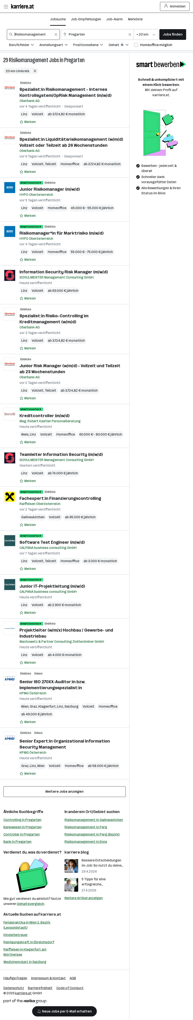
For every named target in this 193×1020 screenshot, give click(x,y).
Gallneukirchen (33, 517)
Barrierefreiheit (40, 988)
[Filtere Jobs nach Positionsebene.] (91, 45)
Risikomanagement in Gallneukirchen (93, 820)
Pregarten (74, 60)
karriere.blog (76, 852)
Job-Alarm (114, 19)
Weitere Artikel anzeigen (83, 898)
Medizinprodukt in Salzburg (24, 962)
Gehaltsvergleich (30, 904)
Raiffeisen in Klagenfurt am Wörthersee (24, 952)
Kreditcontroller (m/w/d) (44, 415)
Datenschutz (13, 988)
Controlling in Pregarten (22, 820)
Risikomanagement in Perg (85, 827)
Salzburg (71, 706)
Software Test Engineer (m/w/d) (52, 542)
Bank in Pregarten (17, 842)
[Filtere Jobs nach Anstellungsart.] (56, 45)
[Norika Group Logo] (24, 1002)
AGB (73, 978)
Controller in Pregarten (21, 834)
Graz (33, 706)
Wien (24, 706)
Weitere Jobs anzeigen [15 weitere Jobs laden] (64, 791)
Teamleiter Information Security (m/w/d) (61, 454)
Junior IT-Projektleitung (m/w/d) (52, 586)
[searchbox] (33, 34)
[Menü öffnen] (6, 6)
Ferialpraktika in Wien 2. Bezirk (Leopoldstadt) (26, 925)
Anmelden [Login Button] (175, 6)
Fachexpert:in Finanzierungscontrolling (60, 498)
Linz (24, 114)
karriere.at (50, 914)
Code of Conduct (70, 988)
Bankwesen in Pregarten (22, 827)
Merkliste (135, 19)
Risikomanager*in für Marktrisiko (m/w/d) (61, 233)
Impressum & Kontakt (48, 978)
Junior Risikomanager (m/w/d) (49, 189)
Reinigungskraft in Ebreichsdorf (28, 942)
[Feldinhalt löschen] (56, 34)
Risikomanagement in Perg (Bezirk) (92, 834)
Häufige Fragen (15, 978)
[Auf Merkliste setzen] (27, 121)
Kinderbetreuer (15, 935)
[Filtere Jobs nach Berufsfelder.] (24, 45)
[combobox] (33, 34)
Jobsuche (58, 19)
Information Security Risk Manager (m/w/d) (63, 271)
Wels (24, 434)
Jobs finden (173, 34)
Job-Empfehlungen (86, 19)
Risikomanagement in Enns (85, 842)
